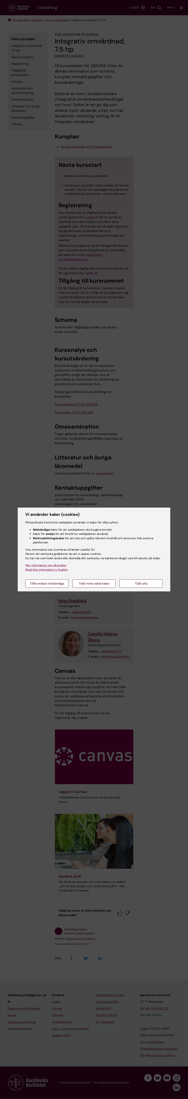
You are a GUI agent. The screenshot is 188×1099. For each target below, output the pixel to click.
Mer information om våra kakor (46, 565)
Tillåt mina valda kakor (94, 583)
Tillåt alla (141, 583)
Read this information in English (46, 570)
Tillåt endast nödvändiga (47, 583)
